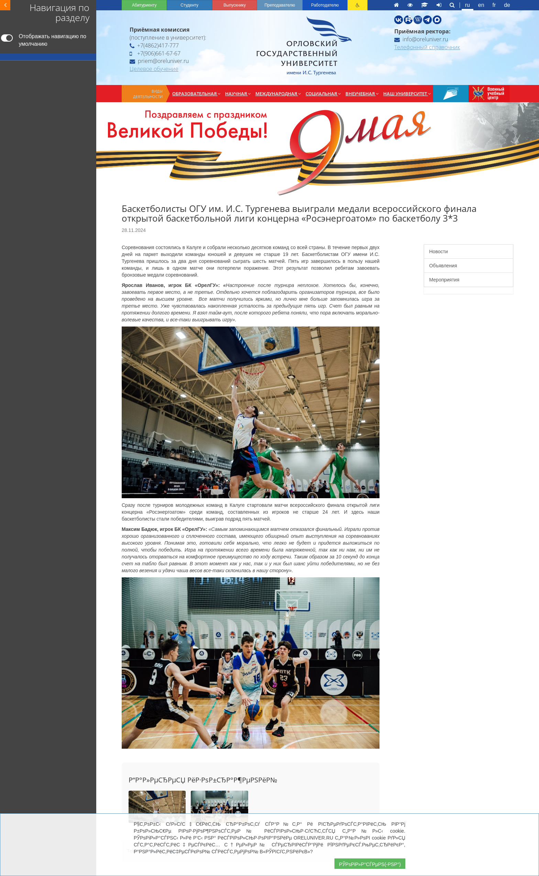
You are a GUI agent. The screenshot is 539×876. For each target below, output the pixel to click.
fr (494, 5)
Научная (238, 93)
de (507, 5)
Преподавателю (279, 5)
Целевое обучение (154, 69)
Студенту (189, 5)
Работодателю (325, 5)
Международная (278, 93)
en (481, 5)
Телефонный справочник (427, 47)
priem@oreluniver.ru (159, 61)
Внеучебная (361, 93)
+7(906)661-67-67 (155, 53)
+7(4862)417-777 (154, 45)
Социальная (323, 93)
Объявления (443, 265)
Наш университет (407, 93)
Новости (438, 251)
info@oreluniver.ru (421, 39)
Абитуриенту (144, 5)
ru (467, 5)
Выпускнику (234, 5)
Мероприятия (444, 279)
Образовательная (196, 93)
